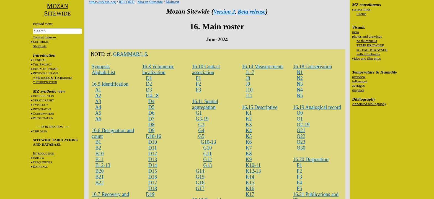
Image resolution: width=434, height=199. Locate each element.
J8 (248, 78)
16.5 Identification (110, 84)
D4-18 (152, 95)
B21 (99, 177)
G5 (201, 136)
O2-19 (303, 124)
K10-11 (253, 165)
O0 (300, 113)
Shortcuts (39, 46)
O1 (300, 119)
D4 (151, 101)
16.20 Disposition (311, 159)
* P (45, 82)
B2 (98, 148)
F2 (198, 84)
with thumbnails (368, 54)
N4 (300, 90)
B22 (99, 182)
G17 (200, 188)
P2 (299, 171)
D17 (152, 182)
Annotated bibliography (369, 104)
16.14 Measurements (262, 66)
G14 (200, 171)
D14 (152, 165)
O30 (301, 148)
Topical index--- (44, 37)
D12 (152, 153)
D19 (150, 194)
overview (358, 77)
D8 (151, 124)
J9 (248, 84)
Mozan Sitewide (150, 2)
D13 (152, 159)
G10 (207, 148)
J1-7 (250, 72)
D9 (151, 130)
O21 (301, 130)
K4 (249, 130)
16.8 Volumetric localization (158, 69)
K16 (250, 188)
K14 (250, 177)
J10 (249, 90)
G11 (207, 153)
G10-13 (208, 142)
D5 (151, 107)
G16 (200, 182)
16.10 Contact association (206, 69)
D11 (152, 148)
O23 (301, 142)
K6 (249, 142)
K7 (249, 148)
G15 (200, 177)
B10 (99, 153)
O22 (301, 136)
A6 (98, 119)
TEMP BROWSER (370, 45)
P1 (299, 165)
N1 (300, 72)
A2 (98, 95)
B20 (99, 171)
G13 (207, 165)
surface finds (361, 9)
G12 (207, 159)
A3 (98, 101)
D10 (152, 142)
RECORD (127, 2)
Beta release (252, 12)
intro (355, 32)
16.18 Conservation (312, 66)
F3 (198, 90)
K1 (249, 113)
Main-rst (172, 2)
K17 (250, 194)
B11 (99, 159)
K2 (249, 119)
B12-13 (102, 165)
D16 (152, 177)
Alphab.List (103, 72)
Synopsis (101, 66)
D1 (149, 78)
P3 (299, 177)
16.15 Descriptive (259, 107)
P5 (299, 188)
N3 (300, 84)
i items (361, 14)
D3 (149, 90)
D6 (151, 113)
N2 (300, 78)
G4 (201, 130)
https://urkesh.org (102, 2)
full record (359, 81)
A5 (98, 113)
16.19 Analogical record (317, 107)
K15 (250, 182)
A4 (98, 107)
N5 (300, 95)
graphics (358, 90)
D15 (152, 171)
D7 (151, 119)
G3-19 (202, 119)
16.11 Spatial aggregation (205, 104)
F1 (198, 78)
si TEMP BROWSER (372, 50)
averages (358, 85)
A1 (98, 90)
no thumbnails (366, 41)
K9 (249, 159)
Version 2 (224, 12)
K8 (249, 153)
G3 (201, 124)
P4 (299, 182)
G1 (199, 113)
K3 (249, 124)
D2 (149, 84)
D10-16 (153, 136)
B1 (98, 142)
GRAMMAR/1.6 (130, 54)
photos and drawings (367, 36)
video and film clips (366, 58)
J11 (249, 95)
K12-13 (253, 171)
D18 (152, 188)
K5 (249, 136)
